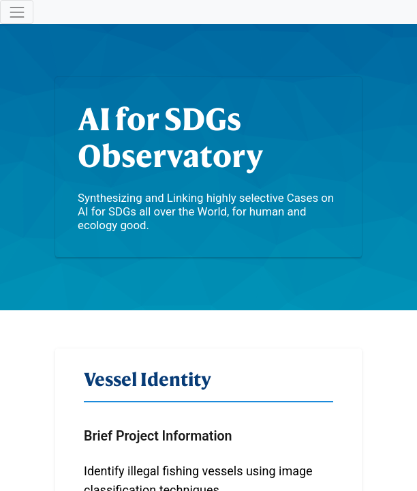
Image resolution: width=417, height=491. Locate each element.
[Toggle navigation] (16, 12)
